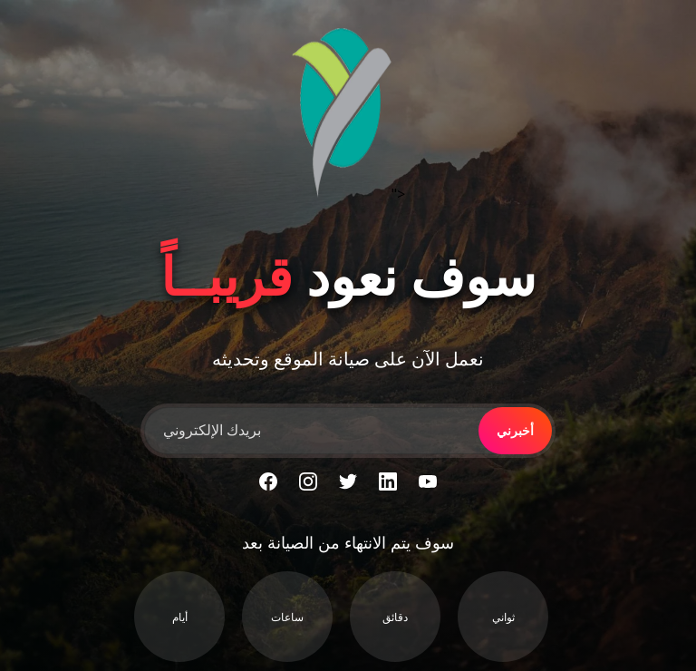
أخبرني (515, 430)
